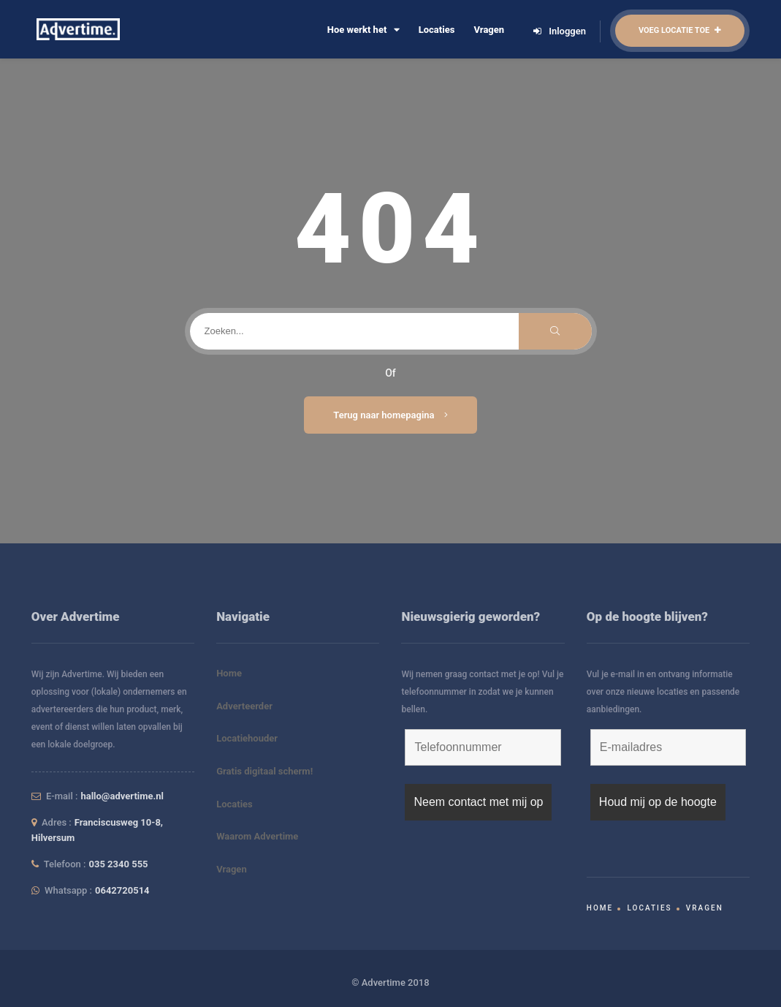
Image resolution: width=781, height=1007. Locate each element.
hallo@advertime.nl (122, 796)
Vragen (488, 29)
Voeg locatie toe (680, 30)
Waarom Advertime (257, 836)
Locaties (437, 29)
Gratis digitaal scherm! (264, 771)
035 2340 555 (118, 864)
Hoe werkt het (363, 29)
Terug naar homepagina (390, 415)
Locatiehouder (247, 738)
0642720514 (122, 890)
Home (229, 673)
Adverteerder (244, 706)
